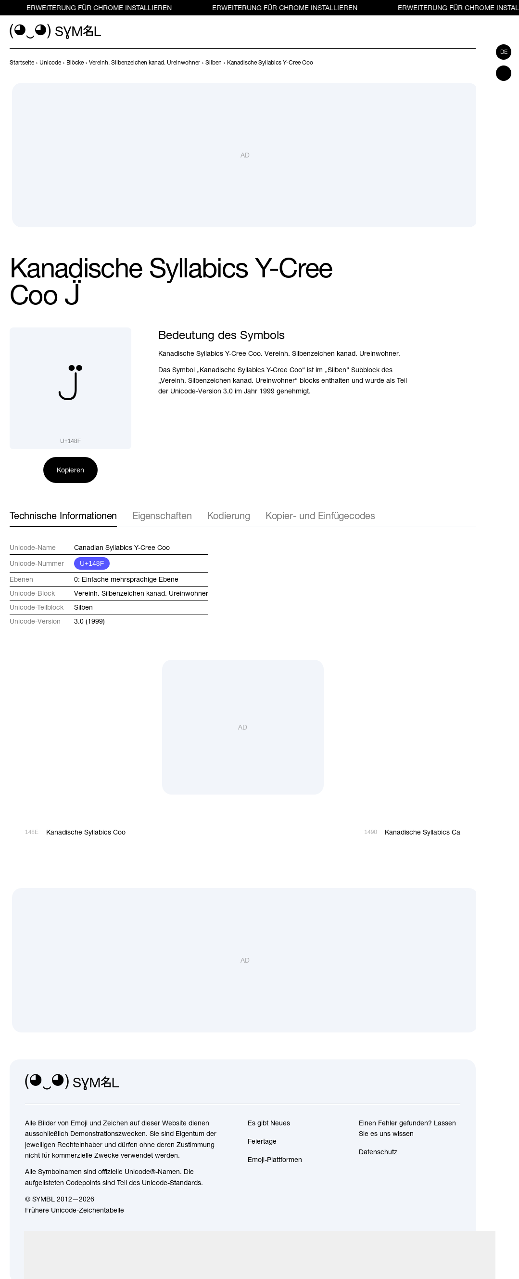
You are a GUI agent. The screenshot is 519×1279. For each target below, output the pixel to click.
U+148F (92, 563)
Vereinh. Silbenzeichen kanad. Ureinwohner (141, 593)
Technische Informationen (63, 515)
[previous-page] (22, 62)
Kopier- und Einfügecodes (320, 515)
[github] (431, 1082)
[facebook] (452, 1082)
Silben (83, 607)
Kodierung (228, 515)
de (503, 52)
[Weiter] (470, 62)
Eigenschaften (161, 515)
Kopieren (70, 470)
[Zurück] (452, 62)
